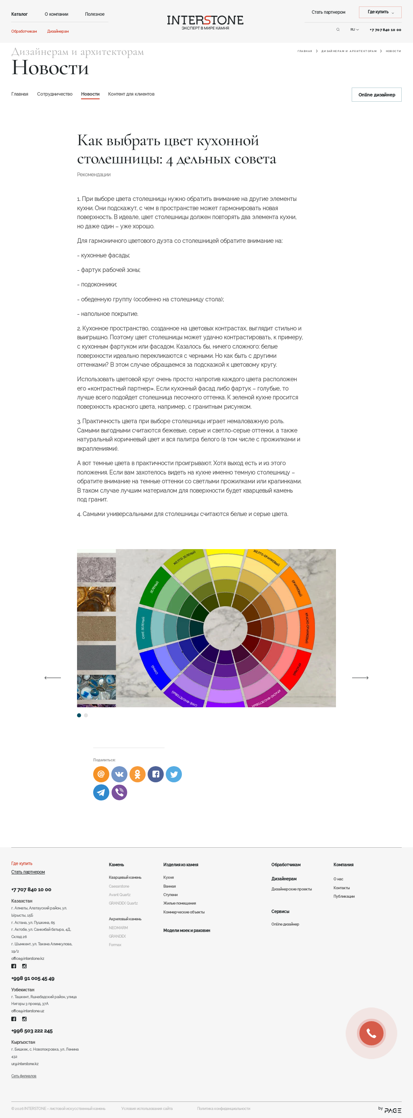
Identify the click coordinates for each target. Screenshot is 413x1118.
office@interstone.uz (27, 1011)
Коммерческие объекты (183, 912)
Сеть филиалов (23, 1076)
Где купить (21, 863)
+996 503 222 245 (31, 1031)
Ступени (170, 895)
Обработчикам (24, 31)
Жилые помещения (179, 903)
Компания (343, 865)
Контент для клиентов (131, 94)
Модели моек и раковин (186, 930)
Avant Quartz (119, 895)
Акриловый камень (125, 919)
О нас (338, 879)
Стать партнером (328, 12)
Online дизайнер (377, 95)
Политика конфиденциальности (223, 1109)
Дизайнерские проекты (291, 889)
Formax (115, 945)
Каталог (19, 14)
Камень (116, 865)
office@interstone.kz (27, 959)
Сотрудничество (55, 94)
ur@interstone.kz (24, 1064)
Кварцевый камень (125, 878)
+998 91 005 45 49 (32, 978)
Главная (305, 51)
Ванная (169, 886)
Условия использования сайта (147, 1109)
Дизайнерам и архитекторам (349, 51)
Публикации (344, 896)
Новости (90, 94)
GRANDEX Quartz (123, 903)
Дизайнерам (58, 31)
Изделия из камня (180, 865)
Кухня (168, 878)
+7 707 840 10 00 (31, 889)
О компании (56, 14)
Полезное (94, 14)
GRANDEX (117, 936)
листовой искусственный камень (77, 1109)
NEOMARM (118, 928)
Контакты (342, 888)
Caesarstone (119, 886)
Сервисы (280, 911)
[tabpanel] (206, 628)
